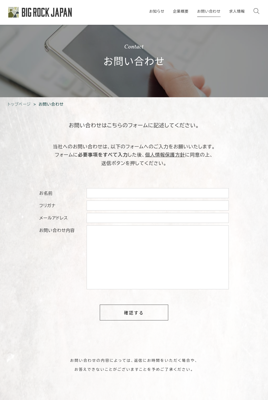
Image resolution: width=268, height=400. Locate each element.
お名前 (46, 193)
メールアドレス (53, 218)
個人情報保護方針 (165, 155)
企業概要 (181, 11)
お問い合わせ (209, 11)
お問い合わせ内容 (57, 230)
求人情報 (237, 11)
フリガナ (47, 205)
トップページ (19, 104)
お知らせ (157, 11)
